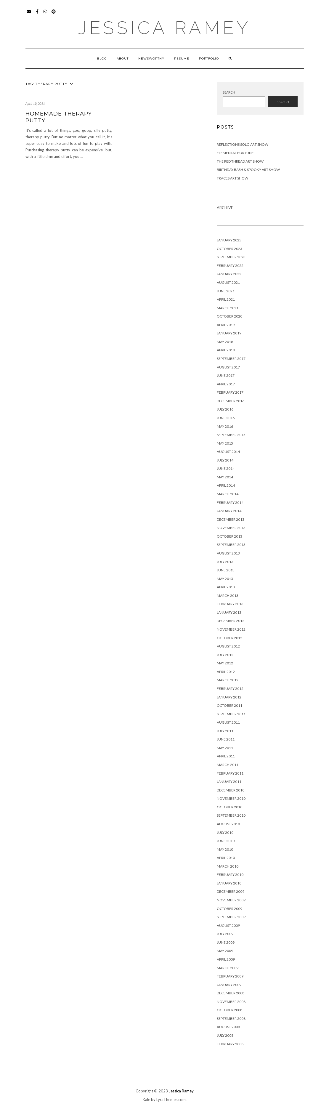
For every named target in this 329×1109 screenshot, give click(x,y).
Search (229, 92)
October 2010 (229, 807)
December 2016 (230, 401)
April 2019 (226, 325)
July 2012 (225, 655)
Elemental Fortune (235, 152)
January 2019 (229, 333)
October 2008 (229, 1010)
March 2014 (227, 494)
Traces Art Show (232, 178)
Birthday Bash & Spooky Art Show (248, 169)
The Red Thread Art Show (240, 161)
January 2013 (229, 612)
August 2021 (228, 282)
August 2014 (228, 451)
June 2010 (226, 841)
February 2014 (230, 502)
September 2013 (231, 544)
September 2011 (231, 714)
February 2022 (230, 265)
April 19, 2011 (35, 103)
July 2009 (225, 934)
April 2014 (226, 485)
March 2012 (227, 680)
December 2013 (230, 519)
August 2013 (228, 553)
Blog (102, 58)
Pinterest (54, 14)
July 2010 (225, 832)
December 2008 (230, 993)
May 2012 (225, 663)
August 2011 (228, 722)
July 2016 (225, 409)
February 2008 (230, 1044)
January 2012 (229, 697)
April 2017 (226, 384)
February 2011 (230, 773)
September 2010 (231, 815)
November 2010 (231, 798)
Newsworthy (151, 58)
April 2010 (226, 857)
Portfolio (209, 58)
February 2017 (230, 392)
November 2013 (231, 527)
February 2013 (230, 604)
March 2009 (227, 968)
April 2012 (226, 671)
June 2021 (226, 291)
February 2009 (230, 976)
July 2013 (225, 562)
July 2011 (225, 731)
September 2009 (231, 917)
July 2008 (225, 1035)
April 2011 (226, 756)
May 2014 (225, 477)
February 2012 (230, 688)
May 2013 (225, 578)
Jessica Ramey (164, 27)
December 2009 (230, 891)
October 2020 (229, 316)
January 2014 (229, 511)
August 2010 (228, 824)
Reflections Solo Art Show (242, 144)
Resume (181, 58)
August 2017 (228, 367)
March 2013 (227, 595)
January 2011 (229, 781)
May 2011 (225, 748)
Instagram (45, 14)
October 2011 (229, 705)
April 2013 (226, 587)
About (123, 58)
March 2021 (227, 308)
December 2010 (230, 790)
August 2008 (228, 1027)
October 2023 (229, 248)
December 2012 (230, 620)
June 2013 (226, 570)
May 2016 (225, 426)
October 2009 (229, 908)
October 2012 (229, 638)
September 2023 (231, 257)
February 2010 (230, 874)
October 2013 (229, 536)
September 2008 (231, 1018)
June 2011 (226, 739)
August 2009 (228, 925)
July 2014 (225, 460)
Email (29, 14)
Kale (146, 1099)
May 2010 (225, 849)
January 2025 (229, 240)
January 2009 (229, 985)
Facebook (37, 14)
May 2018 (225, 341)
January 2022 (229, 274)
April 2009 (226, 959)
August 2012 (228, 646)
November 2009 (231, 900)
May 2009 (225, 950)
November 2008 (231, 1001)
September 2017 (231, 358)
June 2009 (226, 942)
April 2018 (226, 350)
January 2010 (229, 883)
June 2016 (226, 418)
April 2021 (226, 299)
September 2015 (231, 434)
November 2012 (231, 629)
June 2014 (226, 468)
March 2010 (227, 866)
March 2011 (227, 764)
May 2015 (225, 443)
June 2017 (226, 375)
